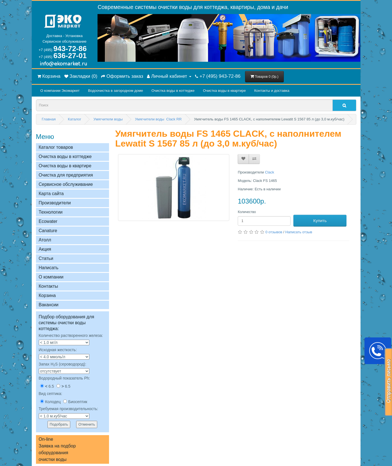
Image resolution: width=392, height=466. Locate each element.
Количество (247, 212)
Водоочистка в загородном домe (115, 90)
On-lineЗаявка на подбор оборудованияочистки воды (57, 449)
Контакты (48, 286)
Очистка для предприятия (66, 175)
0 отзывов (273, 232)
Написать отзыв (298, 232)
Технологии (51, 212)
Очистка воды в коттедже (172, 90)
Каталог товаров (56, 147)
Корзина (47, 295)
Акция (45, 249)
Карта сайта (51, 193)
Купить (320, 220)
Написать (48, 267)
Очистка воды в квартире (224, 90)
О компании (51, 277)
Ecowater (48, 221)
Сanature (48, 230)
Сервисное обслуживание (66, 184)
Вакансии (49, 304)
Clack (269, 172)
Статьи (46, 258)
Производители (55, 202)
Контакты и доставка (271, 90)
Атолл (45, 239)
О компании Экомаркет (60, 90)
